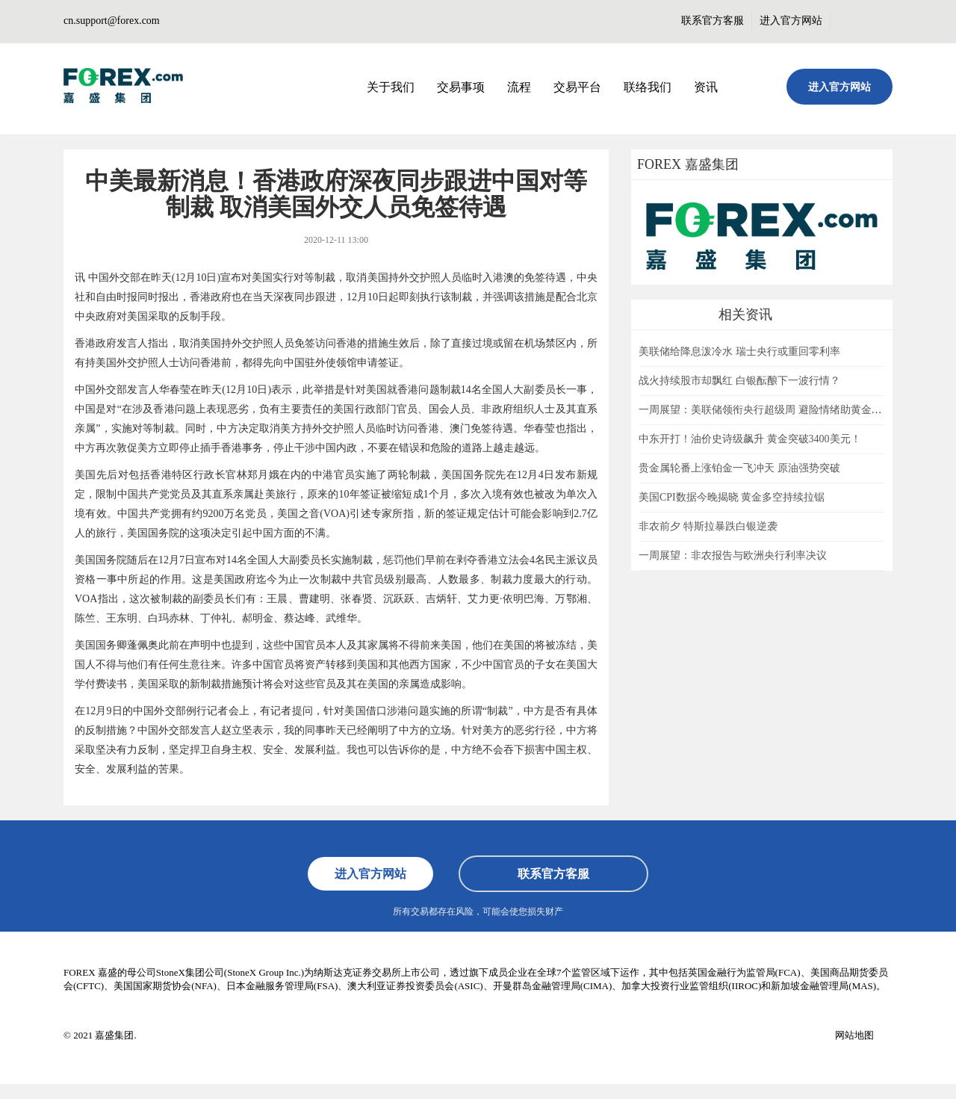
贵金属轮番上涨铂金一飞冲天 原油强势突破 (739, 468)
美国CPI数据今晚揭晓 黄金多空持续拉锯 (732, 497)
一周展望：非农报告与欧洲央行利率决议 (733, 555)
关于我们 (391, 87)
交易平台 (577, 87)
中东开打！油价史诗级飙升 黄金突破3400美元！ (750, 439)
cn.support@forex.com (111, 20)
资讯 (706, 87)
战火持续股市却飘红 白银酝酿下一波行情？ (739, 380)
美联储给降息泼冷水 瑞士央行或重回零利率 (739, 351)
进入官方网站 (791, 20)
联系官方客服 (712, 20)
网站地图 (854, 1035)
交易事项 (461, 87)
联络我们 (647, 87)
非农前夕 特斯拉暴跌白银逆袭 (708, 526)
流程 (519, 87)
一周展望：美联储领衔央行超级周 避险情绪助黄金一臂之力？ (781, 409)
